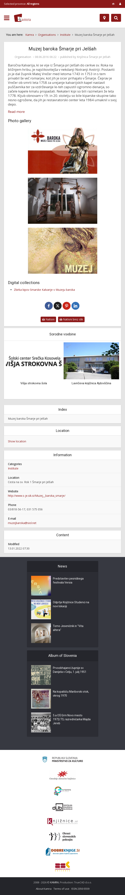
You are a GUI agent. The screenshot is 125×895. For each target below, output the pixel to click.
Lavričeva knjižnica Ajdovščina (91, 383)
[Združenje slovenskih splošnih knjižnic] (62, 822)
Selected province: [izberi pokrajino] (21, 4)
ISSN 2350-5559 (80, 888)
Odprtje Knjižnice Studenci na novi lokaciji (71, 604)
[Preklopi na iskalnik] (116, 18)
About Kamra (44, 888)
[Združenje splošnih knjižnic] (62, 866)
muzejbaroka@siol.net (22, 523)
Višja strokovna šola (33, 383)
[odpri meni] (6, 18)
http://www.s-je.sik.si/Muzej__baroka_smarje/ (36, 496)
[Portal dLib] (62, 807)
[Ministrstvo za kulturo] (62, 760)
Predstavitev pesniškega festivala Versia (68, 580)
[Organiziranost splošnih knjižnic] (62, 775)
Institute (13, 468)
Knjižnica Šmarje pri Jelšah (93, 57)
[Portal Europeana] (62, 791)
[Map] (104, 18)
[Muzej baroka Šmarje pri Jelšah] (62, 151)
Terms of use (61, 888)
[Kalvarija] (62, 201)
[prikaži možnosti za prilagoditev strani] (113, 4)
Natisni (48, 319)
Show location (17, 441)
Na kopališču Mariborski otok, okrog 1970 (71, 693)
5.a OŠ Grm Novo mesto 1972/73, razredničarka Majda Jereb (72, 719)
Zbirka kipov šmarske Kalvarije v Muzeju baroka (44, 290)
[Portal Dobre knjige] (62, 851)
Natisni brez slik (71, 319)
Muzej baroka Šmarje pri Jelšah (28, 418)
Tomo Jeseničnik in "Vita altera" (68, 628)
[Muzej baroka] (62, 251)
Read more (16, 112)
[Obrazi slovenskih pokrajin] (62, 837)
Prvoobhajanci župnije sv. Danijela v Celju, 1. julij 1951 (69, 670)
